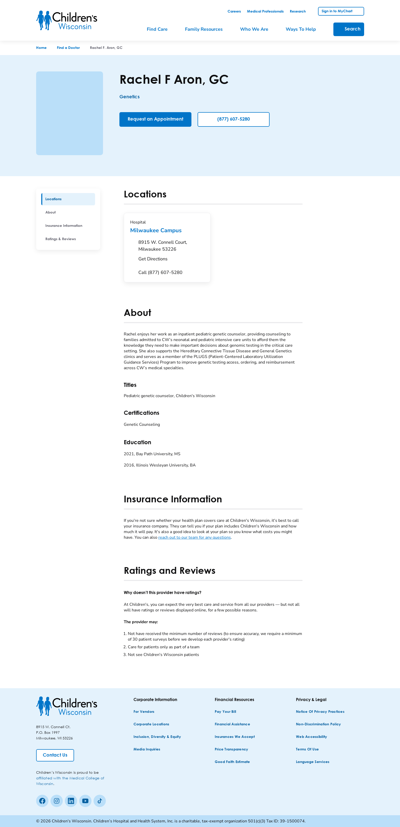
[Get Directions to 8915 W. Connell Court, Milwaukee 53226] (171, 252)
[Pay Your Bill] (225, 712)
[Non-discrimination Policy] (318, 724)
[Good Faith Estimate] (232, 762)
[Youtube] (85, 801)
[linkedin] (71, 801)
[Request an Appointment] (155, 119)
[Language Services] (312, 762)
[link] (234, 11)
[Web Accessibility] (311, 737)
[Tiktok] (100, 801)
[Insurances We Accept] (235, 737)
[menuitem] (68, 199)
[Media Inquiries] (147, 749)
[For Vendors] (144, 712)
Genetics (129, 97)
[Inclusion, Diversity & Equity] (157, 737)
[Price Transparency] (231, 749)
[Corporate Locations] (151, 724)
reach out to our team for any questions (194, 537)
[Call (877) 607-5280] (160, 272)
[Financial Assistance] (232, 724)
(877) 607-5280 (233, 119)
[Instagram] (56, 801)
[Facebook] (42, 801)
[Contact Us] (55, 755)
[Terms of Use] (307, 749)
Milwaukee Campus (167, 230)
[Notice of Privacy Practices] (320, 712)
